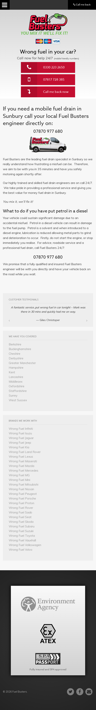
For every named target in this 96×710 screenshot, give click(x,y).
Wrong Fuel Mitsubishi (23, 484)
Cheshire (14, 353)
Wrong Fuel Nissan (21, 489)
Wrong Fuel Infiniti (21, 428)
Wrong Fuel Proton (21, 503)
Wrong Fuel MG (19, 475)
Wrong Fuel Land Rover (25, 452)
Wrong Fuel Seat (20, 517)
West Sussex (18, 400)
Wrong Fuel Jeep (20, 442)
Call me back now (56, 92)
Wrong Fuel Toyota (22, 535)
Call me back (82, 4)
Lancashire (16, 377)
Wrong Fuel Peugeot (23, 494)
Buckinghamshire (20, 349)
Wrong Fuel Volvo (20, 549)
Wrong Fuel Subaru (21, 526)
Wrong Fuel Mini (19, 480)
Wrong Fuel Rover (21, 508)
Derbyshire (16, 358)
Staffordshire (18, 391)
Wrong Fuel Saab (20, 512)
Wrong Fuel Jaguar (21, 438)
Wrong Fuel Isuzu (20, 433)
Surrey (13, 395)
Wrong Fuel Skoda (21, 522)
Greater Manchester (22, 363)
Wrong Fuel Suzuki (21, 531)
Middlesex (15, 381)
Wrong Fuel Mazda (21, 466)
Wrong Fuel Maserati (23, 461)
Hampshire (16, 367)
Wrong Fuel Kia (19, 447)
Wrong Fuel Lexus (21, 456)
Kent (12, 372)
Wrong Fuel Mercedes (23, 470)
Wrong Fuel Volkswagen (25, 545)
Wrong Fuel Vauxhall (22, 540)
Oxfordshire (16, 386)
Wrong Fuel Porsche (22, 498)
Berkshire (15, 344)
